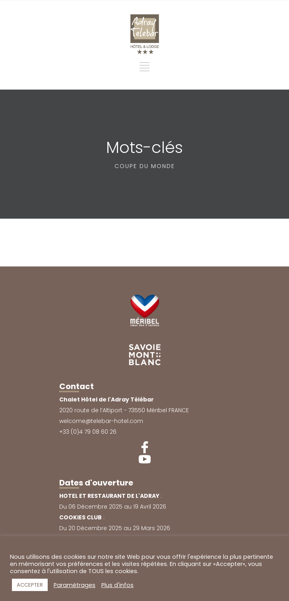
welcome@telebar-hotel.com (101, 421)
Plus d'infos (117, 585)
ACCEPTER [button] (30, 585)
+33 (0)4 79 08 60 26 (87, 432)
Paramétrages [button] (74, 585)
